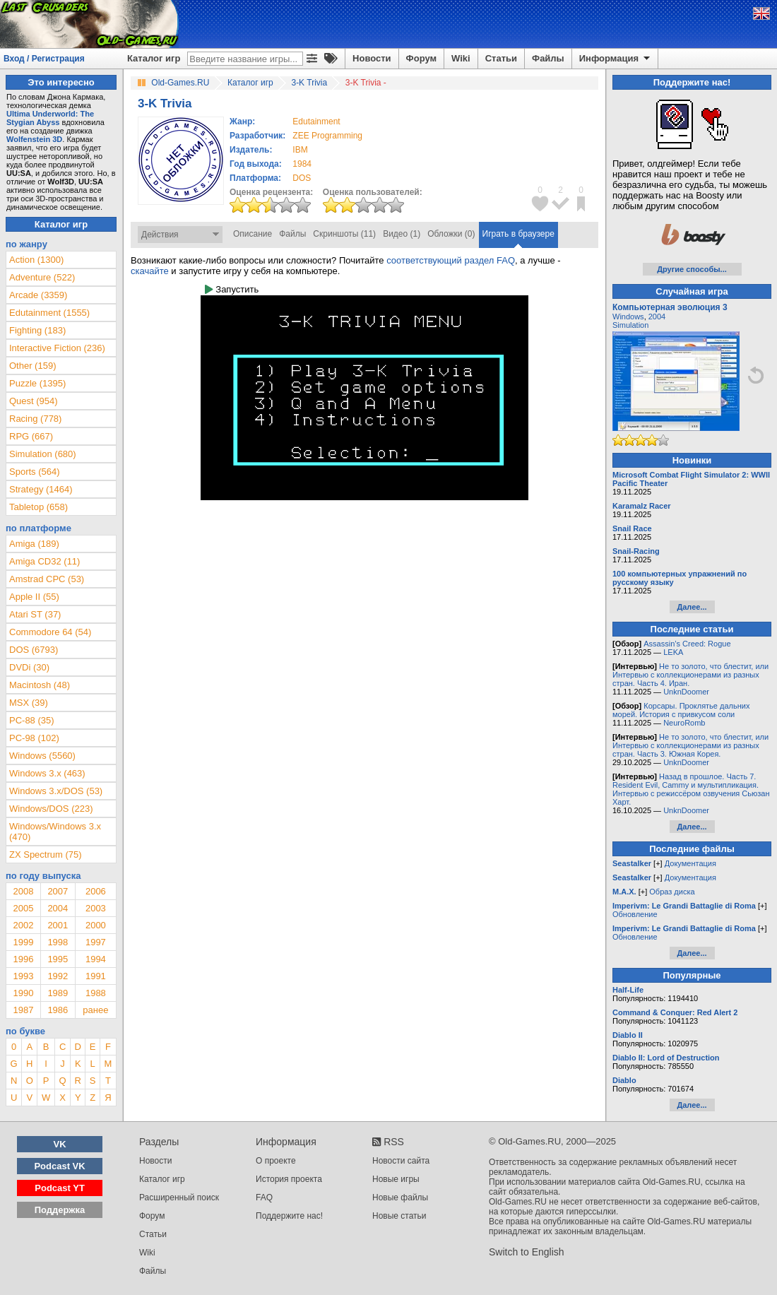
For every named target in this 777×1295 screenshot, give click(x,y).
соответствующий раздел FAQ (450, 260)
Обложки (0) (451, 234)
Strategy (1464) (41, 489)
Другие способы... (692, 269)
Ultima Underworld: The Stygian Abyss (50, 118)
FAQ (264, 1197)
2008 (23, 891)
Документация (690, 863)
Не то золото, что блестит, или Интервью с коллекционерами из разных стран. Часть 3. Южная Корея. (690, 745)
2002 (23, 925)
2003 (95, 908)
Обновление (635, 914)
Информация (615, 58)
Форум (421, 58)
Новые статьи (399, 1216)
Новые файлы (400, 1197)
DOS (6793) (33, 649)
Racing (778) (35, 418)
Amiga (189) (34, 543)
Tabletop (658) (38, 507)
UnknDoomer (686, 691)
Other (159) (32, 365)
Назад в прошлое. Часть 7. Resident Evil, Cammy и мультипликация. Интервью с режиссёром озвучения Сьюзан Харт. (691, 789)
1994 (95, 959)
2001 (57, 925)
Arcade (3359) (38, 295)
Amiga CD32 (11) (44, 561)
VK (60, 1144)
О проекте (276, 1161)
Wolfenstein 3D (34, 139)
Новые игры (396, 1179)
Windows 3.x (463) (47, 773)
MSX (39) (28, 702)
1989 (57, 993)
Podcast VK (59, 1166)
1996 (23, 959)
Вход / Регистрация (44, 59)
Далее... (691, 607)
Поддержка (60, 1210)
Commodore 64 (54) (50, 632)
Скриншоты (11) (344, 234)
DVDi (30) (29, 667)
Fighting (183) (37, 330)
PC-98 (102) (34, 738)
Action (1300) (36, 259)
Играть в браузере (518, 234)
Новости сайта (400, 1161)
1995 (57, 959)
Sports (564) (34, 471)
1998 (57, 942)
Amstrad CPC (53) (46, 579)
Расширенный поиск (179, 1197)
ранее (95, 1010)
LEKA (673, 652)
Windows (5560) (42, 755)
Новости (371, 58)
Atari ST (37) (35, 614)
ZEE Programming (327, 136)
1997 (95, 942)
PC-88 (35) (31, 720)
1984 (302, 164)
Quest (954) (33, 401)
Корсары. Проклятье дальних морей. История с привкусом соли (680, 710)
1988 (95, 993)
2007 (57, 891)
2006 (95, 891)
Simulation (630, 325)
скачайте (150, 271)
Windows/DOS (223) (51, 808)
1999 (23, 942)
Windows (628, 316)
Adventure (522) (42, 277)
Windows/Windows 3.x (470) (55, 831)
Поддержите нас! (289, 1216)
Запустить (232, 289)
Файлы (548, 58)
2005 (23, 908)
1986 (57, 1010)
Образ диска (671, 891)
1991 (95, 976)
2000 (95, 925)
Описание (252, 234)
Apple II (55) (34, 596)
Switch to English (526, 1252)
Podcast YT (60, 1188)
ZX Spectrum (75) (45, 854)
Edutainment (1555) (49, 312)
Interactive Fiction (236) (57, 348)
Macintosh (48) (39, 685)
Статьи (501, 58)
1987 (23, 1010)
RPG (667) (31, 436)
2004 (57, 908)
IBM (299, 150)
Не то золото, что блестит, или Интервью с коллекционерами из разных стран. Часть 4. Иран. (690, 674)
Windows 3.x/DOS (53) (55, 791)
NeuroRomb (684, 723)
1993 (23, 976)
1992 (57, 976)
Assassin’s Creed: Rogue (686, 643)
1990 (23, 993)
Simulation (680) (42, 454)
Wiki (460, 58)
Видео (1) (401, 234)
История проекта (289, 1179)
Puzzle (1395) (37, 383)
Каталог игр (153, 58)
